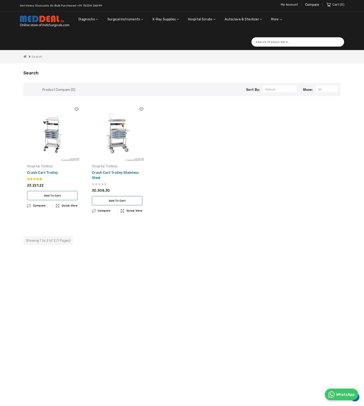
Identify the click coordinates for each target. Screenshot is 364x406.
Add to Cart (52, 189)
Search (338, 35)
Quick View (70, 199)
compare (39, 199)
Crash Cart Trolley (42, 166)
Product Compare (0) (58, 84)
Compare (312, 5)
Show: (308, 84)
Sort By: (253, 84)
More (275, 19)
